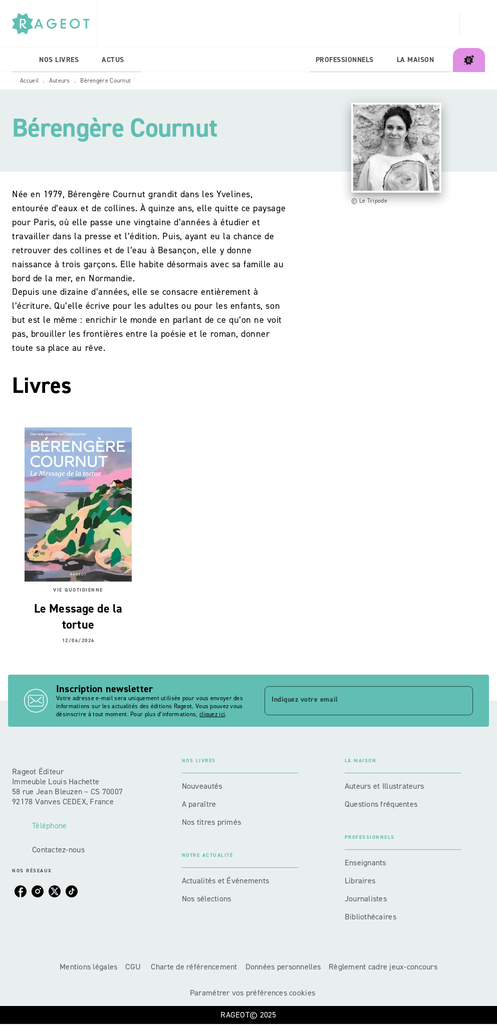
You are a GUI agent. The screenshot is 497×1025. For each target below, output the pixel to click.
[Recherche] (472, 24)
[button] (240, 786)
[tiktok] (71, 891)
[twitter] (54, 891)
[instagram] (37, 891)
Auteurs (59, 81)
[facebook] (20, 891)
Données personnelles (283, 966)
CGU (134, 966)
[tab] (22, 60)
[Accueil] (54, 24)
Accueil (29, 81)
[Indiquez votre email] (356, 700)
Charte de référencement (194, 966)
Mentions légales (88, 966)
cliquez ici (212, 714)
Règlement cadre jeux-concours (383, 966)
